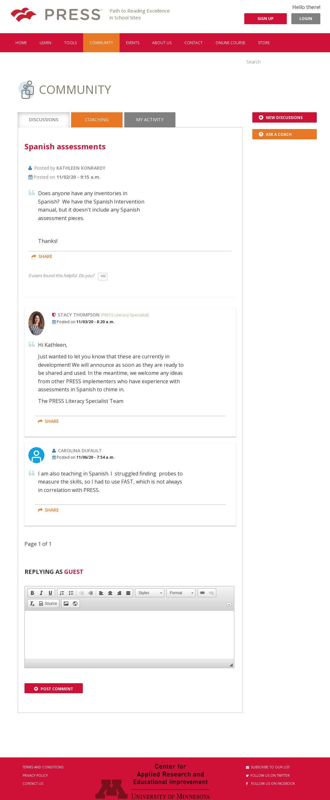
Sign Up (265, 18)
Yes (102, 276)
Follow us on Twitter (268, 775)
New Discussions (281, 117)
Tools (70, 42)
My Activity (149, 119)
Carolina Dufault (80, 450)
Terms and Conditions (43, 767)
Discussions (43, 119)
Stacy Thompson (79, 315)
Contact (193, 42)
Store (264, 42)
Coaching (97, 119)
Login (305, 18)
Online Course (230, 42)
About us (161, 42)
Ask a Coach (275, 134)
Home (21, 42)
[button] (32, 593)
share (42, 256)
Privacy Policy (35, 775)
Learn (45, 42)
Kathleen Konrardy (80, 168)
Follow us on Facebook (270, 783)
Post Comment (53, 689)
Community (101, 42)
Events (132, 42)
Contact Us (33, 783)
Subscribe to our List (268, 767)
